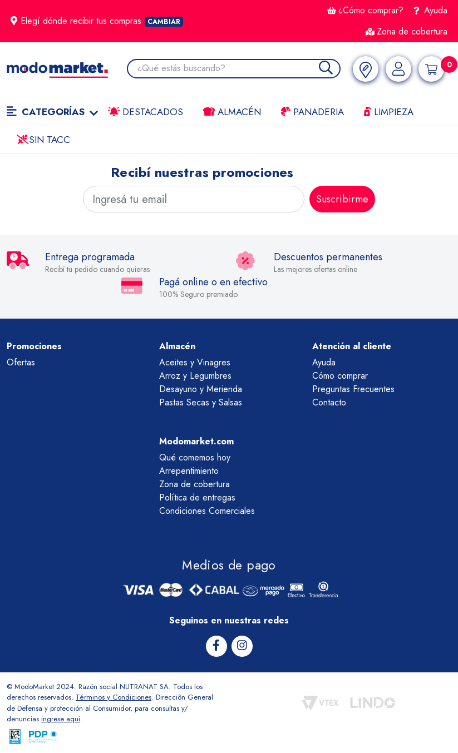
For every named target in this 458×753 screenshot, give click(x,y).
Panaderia (312, 111)
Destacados (145, 111)
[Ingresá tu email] (193, 199)
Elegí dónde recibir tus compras (97, 20)
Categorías (52, 111)
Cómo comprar (340, 375)
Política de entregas (197, 497)
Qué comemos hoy (194, 457)
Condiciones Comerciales (207, 510)
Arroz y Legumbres (195, 375)
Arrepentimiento (189, 470)
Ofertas (21, 362)
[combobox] (238, 68)
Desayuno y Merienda (200, 389)
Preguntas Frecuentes (353, 389)
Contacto (329, 402)
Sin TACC (43, 139)
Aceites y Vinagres (194, 362)
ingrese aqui (60, 719)
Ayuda (430, 10)
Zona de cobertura (406, 31)
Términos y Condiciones (113, 697)
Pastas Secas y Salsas (200, 402)
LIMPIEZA (388, 111)
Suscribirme (342, 199)
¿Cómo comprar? (365, 10)
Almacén (232, 111)
